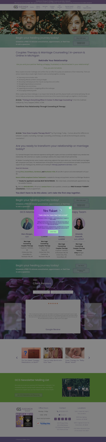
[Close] (70, 208)
